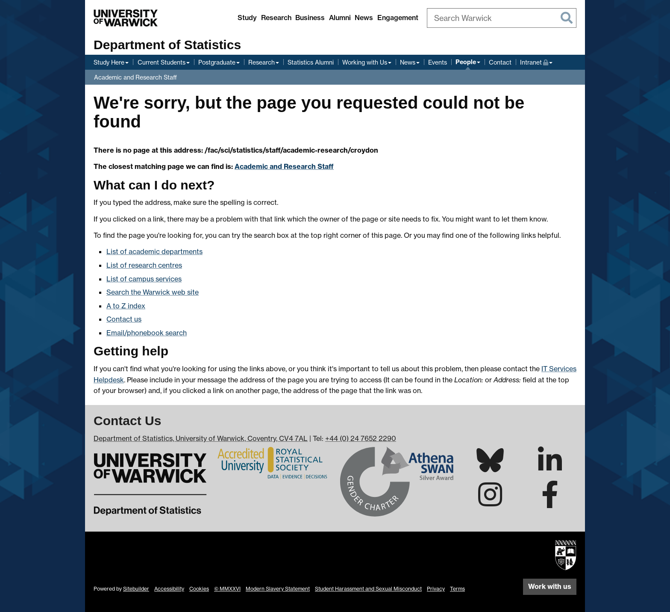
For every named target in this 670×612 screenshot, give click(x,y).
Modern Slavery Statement (278, 588)
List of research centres (144, 265)
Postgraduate (216, 62)
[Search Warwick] (501, 18)
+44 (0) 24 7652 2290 (360, 438)
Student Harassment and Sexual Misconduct (368, 588)
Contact (500, 62)
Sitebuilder (136, 588)
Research (276, 17)
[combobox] (501, 18)
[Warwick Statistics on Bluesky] (490, 467)
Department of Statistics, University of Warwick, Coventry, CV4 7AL (201, 438)
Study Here (109, 62)
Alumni (340, 17)
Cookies (199, 588)
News (364, 17)
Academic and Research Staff (135, 77)
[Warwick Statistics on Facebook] (550, 502)
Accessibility (169, 588)
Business (310, 17)
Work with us (549, 586)
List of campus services (144, 279)
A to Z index (125, 306)
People (465, 62)
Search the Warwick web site (152, 292)
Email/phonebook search (146, 332)
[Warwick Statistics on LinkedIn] (550, 468)
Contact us (123, 319)
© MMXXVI (227, 588)
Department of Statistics (167, 45)
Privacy (436, 588)
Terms (457, 588)
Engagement (397, 17)
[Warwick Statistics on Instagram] (490, 502)
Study (247, 17)
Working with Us (364, 62)
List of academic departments (154, 251)
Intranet (536, 61)
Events (437, 62)
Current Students (161, 62)
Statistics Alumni (311, 62)
